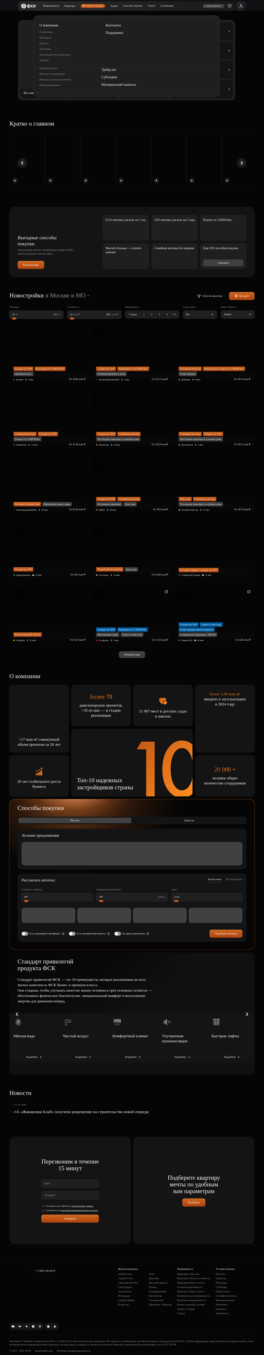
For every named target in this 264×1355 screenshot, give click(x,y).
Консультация (31, 264)
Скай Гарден (125, 1287)
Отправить (70, 1218)
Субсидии (221, 1287)
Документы (222, 1313)
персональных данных (82, 1206)
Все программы (234, 879)
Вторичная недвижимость (191, 1300)
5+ (174, 314)
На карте (242, 296)
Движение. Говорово (160, 1304)
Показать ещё (132, 654)
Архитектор (124, 1291)
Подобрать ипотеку (226, 933)
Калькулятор (215, 879)
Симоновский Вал (128, 1282)
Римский (154, 1278)
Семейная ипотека (226, 1295)
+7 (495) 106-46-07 (45, 1270)
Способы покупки (132, 5)
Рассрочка (221, 1282)
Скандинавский (157, 1291)
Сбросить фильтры (209, 296)
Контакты (221, 1309)
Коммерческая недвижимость (193, 1295)
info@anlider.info (44, 1350)
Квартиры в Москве (188, 1274)
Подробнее (34, 1057)
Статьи (181, 1313)
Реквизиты (222, 1304)
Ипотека (74, 820)
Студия (133, 314)
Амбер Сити (125, 1274)
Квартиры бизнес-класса (191, 1282)
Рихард (153, 1287)
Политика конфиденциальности (74, 1350)
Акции (114, 6)
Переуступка (223, 1291)
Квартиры (70, 6)
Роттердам (124, 1295)
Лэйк (151, 1274)
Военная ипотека (225, 1300)
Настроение (155, 1295)
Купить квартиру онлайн (191, 1304)
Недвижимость (51, 5)
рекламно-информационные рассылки (79, 1210)
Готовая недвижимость (190, 1287)
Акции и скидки (186, 1309)
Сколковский (156, 1300)
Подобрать (194, 1202)
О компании (167, 5)
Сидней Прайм (126, 1300)
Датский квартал (158, 1282)
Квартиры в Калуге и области (193, 1278)
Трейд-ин (189, 820)
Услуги (151, 5)
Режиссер (123, 1304)
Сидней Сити (125, 1278)
